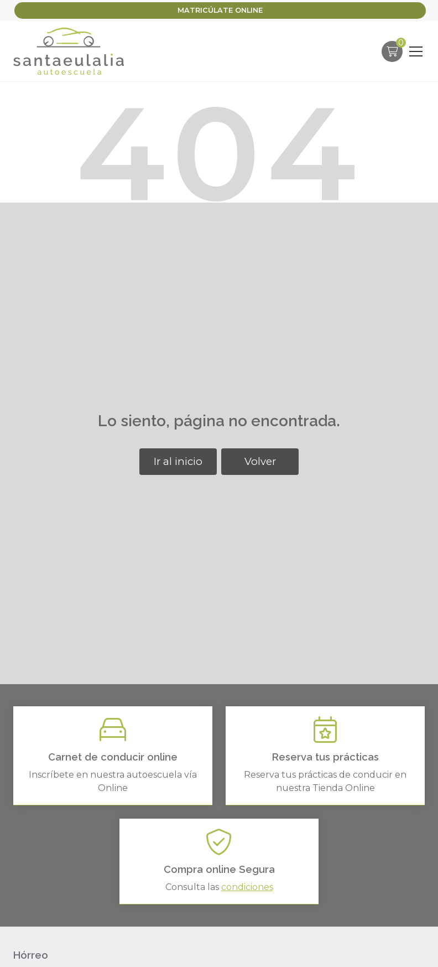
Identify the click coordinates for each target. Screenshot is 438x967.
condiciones (247, 887)
